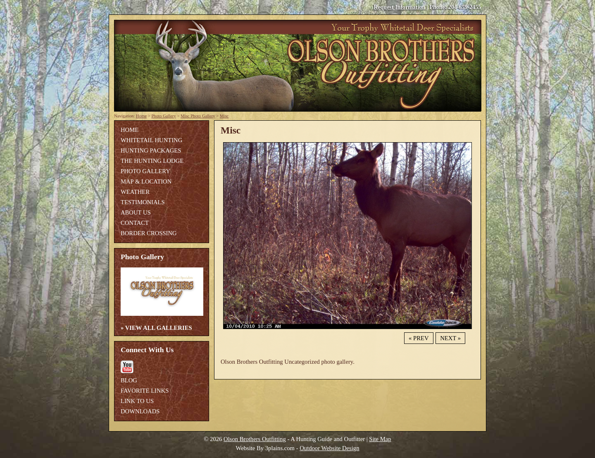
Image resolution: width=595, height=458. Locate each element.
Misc (224, 116)
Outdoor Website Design (329, 448)
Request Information (399, 7)
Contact (135, 222)
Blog (129, 380)
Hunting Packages (151, 150)
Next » (450, 338)
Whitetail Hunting (151, 140)
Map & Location (146, 181)
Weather (135, 191)
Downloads (140, 411)
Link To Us (137, 401)
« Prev (418, 338)
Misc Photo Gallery (198, 116)
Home (141, 116)
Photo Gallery (163, 116)
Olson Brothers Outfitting (255, 439)
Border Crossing (149, 233)
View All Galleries (158, 327)
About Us (136, 212)
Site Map (380, 439)
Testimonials (143, 202)
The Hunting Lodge (152, 160)
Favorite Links (145, 390)
